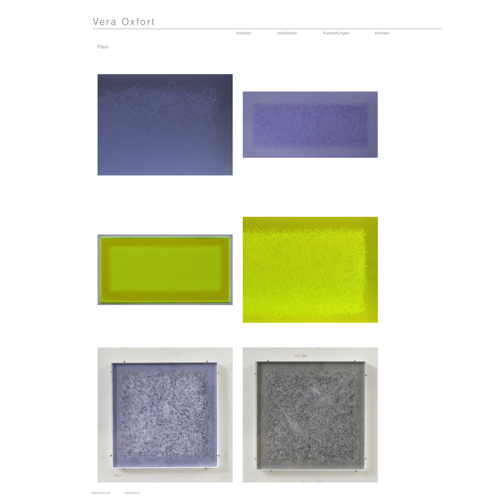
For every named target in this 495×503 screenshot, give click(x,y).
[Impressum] (132, 492)
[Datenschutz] (101, 492)
